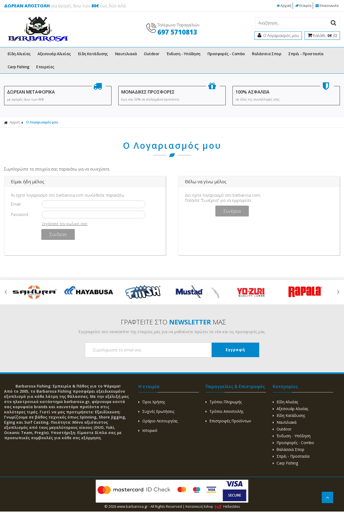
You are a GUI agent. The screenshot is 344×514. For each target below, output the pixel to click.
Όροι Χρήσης (151, 401)
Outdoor (151, 53)
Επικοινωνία (327, 5)
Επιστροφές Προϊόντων (228, 420)
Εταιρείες (45, 66)
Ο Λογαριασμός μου (42, 122)
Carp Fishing (18, 66)
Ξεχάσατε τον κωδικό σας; (65, 223)
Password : (20, 214)
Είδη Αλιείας (19, 53)
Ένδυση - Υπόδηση (183, 53)
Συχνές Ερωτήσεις (156, 411)
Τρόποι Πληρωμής (224, 401)
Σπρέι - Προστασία (306, 53)
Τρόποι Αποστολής (224, 411)
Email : (16, 204)
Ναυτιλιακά (126, 53)
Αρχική (284, 5)
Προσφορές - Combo (226, 53)
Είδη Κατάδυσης (93, 53)
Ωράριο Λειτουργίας (158, 420)
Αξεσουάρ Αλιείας (54, 53)
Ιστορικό (147, 430)
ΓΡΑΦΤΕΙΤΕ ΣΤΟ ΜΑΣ (173, 321)
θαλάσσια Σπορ (266, 53)
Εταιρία (303, 5)
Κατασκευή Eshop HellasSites (212, 506)
